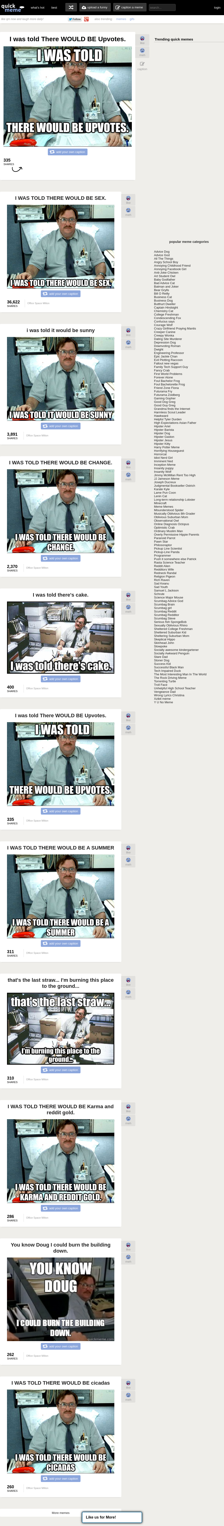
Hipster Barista (164, 430)
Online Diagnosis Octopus (171, 524)
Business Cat (163, 297)
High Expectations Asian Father (175, 423)
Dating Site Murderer (168, 339)
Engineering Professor (169, 353)
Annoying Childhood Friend (172, 265)
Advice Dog (161, 251)
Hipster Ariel (162, 426)
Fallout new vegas (166, 363)
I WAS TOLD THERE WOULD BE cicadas (60, 1383)
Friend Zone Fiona (166, 388)
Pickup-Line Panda (166, 552)
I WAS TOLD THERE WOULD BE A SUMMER (60, 848)
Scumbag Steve (164, 618)
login (217, 7)
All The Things (163, 258)
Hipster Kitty (162, 443)
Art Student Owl (164, 276)
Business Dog (163, 300)
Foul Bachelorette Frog (169, 384)
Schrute (159, 594)
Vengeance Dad (165, 691)
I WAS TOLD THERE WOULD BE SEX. (60, 198)
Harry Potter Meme (167, 447)
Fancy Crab (162, 370)
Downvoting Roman (167, 346)
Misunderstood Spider (168, 510)
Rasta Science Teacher (169, 562)
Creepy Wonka (164, 335)
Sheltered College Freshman (173, 629)
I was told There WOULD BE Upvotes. (60, 715)
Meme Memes (163, 506)
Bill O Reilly (161, 293)
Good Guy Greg (164, 405)
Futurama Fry (163, 391)
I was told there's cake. (61, 595)
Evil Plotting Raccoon (168, 360)
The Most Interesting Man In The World (180, 674)
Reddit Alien (162, 566)
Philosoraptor (163, 545)
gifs (132, 19)
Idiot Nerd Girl (163, 457)
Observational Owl (166, 520)
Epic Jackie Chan (165, 356)
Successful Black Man (169, 667)
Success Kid (162, 664)
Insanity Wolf (162, 471)
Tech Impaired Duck (167, 671)
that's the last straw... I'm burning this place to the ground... (61, 983)
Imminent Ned (163, 461)
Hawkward (161, 416)
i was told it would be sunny (61, 330)
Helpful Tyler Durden (168, 419)
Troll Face (160, 685)
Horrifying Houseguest (169, 450)
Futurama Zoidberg (167, 395)
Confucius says (164, 321)
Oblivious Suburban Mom (171, 517)
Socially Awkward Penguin (171, 653)
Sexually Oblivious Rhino (171, 625)
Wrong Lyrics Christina (169, 695)
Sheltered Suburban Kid (170, 632)
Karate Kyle (162, 489)
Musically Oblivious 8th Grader (174, 513)
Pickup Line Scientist (168, 548)
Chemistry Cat (163, 311)
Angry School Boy (166, 262)
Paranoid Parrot (164, 538)
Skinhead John (164, 643)
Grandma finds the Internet (172, 409)
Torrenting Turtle (165, 681)
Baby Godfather (164, 279)
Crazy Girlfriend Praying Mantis (175, 328)
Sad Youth (161, 587)
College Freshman (166, 314)
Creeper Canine (164, 332)
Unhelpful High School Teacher (175, 688)
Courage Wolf (163, 325)
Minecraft (160, 503)
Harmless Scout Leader (170, 412)
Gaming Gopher (165, 398)
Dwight (158, 349)
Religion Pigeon (164, 576)
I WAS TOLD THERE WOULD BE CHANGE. (60, 463)
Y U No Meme (163, 702)
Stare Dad (161, 657)
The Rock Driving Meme (170, 678)
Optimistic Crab (164, 527)
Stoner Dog (161, 660)
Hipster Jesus (163, 440)
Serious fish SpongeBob (170, 622)
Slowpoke (160, 646)
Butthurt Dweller (164, 304)
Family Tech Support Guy (171, 367)
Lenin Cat (160, 496)
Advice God (162, 255)
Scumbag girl (163, 608)
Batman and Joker (166, 286)
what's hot (37, 7)
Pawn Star (161, 541)
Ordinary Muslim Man (168, 531)
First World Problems (168, 374)
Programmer (162, 555)
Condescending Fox (167, 318)
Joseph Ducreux (165, 482)
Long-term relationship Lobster (174, 499)
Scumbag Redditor (166, 615)
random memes (71, 7)
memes (121, 19)
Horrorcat (160, 454)
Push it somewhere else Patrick (175, 559)
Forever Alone (163, 377)
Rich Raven (162, 580)
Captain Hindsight (166, 307)
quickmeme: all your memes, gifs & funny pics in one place (13, 7)
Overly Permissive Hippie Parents (176, 534)
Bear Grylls (161, 290)
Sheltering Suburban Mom (171, 636)
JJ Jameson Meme (166, 478)
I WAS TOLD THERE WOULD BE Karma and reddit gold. (61, 1109)
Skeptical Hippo (164, 639)
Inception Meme (165, 464)
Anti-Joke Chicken (166, 272)
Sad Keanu (161, 583)
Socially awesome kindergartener (176, 650)
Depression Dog (165, 342)
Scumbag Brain (164, 604)
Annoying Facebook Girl (170, 269)
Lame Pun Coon (165, 492)
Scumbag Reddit (165, 611)
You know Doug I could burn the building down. (60, 1248)
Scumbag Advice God (168, 601)
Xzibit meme (162, 698)
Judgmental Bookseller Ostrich (174, 485)
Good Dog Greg (164, 402)
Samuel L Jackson (166, 590)
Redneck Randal (165, 573)
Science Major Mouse (168, 597)
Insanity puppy (164, 468)
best (54, 7)
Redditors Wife (164, 569)
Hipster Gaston (164, 436)
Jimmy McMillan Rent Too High (175, 475)
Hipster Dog (162, 433)
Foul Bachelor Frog (167, 381)
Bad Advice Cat (164, 283)
